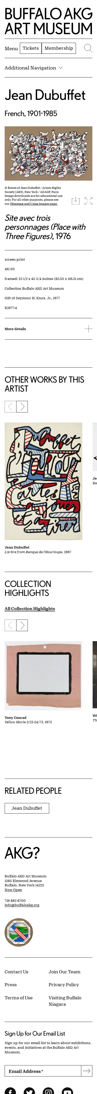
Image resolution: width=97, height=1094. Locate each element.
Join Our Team (65, 971)
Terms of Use (19, 997)
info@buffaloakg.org (22, 905)
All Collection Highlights (30, 608)
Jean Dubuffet (45, 94)
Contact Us (16, 971)
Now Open (13, 890)
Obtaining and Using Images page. (34, 203)
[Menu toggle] (11, 48)
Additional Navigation (34, 67)
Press (11, 984)
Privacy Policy (64, 984)
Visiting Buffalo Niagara (65, 1001)
